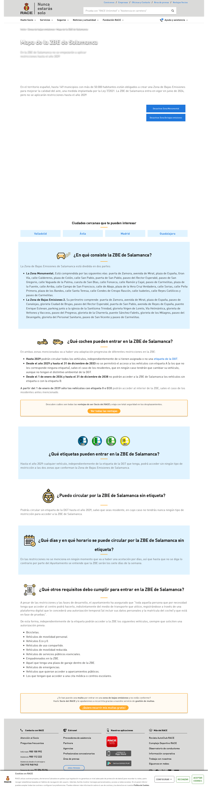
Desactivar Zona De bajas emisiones (166, 117)
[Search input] (127, 10)
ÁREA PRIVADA (74, 770)
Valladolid (40, 233)
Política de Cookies (141, 785)
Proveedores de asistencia (77, 740)
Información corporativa (162, 755)
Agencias (68, 750)
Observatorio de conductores (164, 750)
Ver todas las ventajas (104, 411)
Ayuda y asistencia (175, 19)
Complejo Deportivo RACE (163, 745)
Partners (68, 745)
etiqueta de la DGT (165, 358)
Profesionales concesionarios (79, 755)
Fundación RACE (112, 19)
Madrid (125, 233)
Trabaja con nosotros (160, 761)
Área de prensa (161, 3)
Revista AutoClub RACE (161, 740)
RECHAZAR (183, 779)
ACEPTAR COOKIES (197, 779)
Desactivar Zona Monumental (166, 108)
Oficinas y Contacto (141, 3)
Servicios (45, 19)
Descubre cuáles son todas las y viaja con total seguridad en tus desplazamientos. (104, 404)
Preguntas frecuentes (32, 745)
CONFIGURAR (164, 779)
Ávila (83, 233)
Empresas (123, 3)
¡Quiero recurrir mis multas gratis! (104, 709)
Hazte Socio (26, 19)
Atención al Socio (29, 740)
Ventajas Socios (180, 3)
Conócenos (109, 3)
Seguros (61, 19)
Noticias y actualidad (84, 19)
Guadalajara (167, 233)
